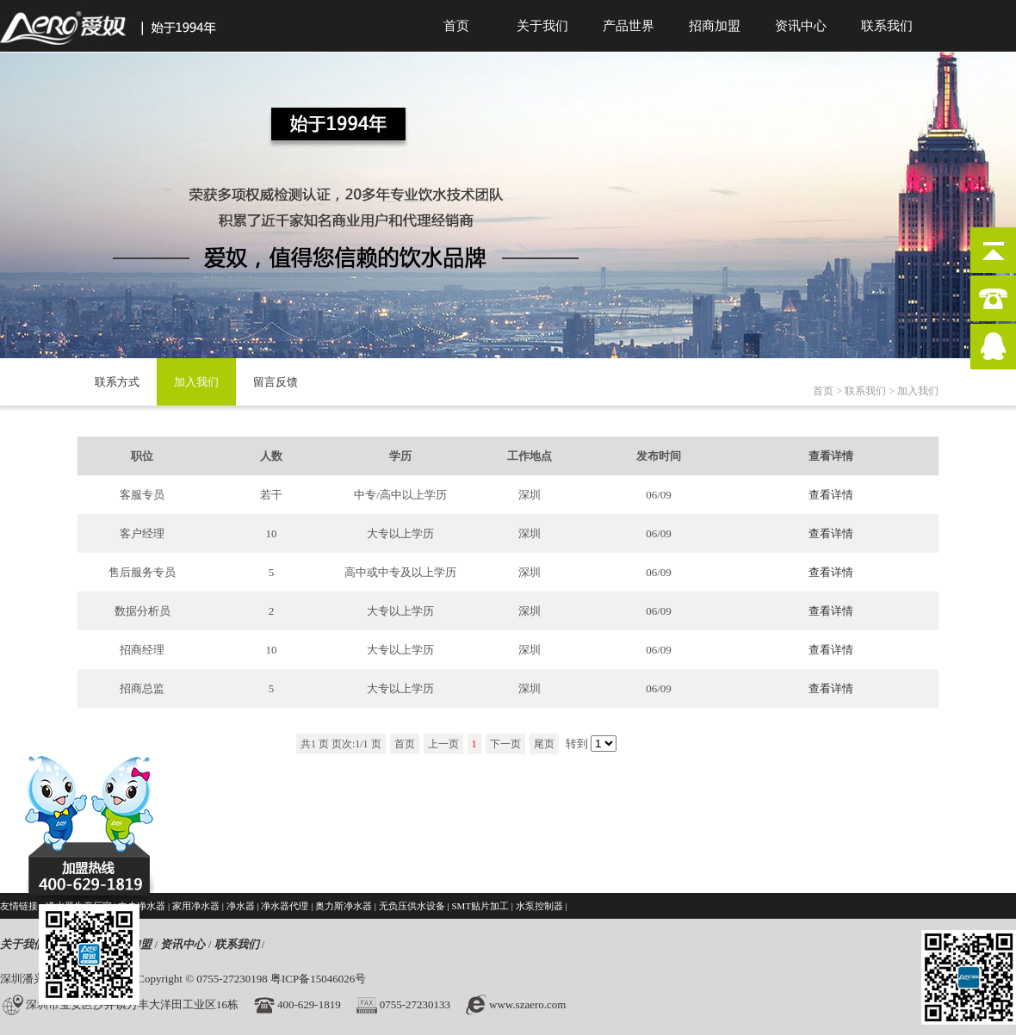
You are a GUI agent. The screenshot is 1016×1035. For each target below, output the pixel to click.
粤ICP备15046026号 (318, 978)
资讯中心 (801, 26)
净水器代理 (284, 906)
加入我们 (196, 381)
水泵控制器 (539, 906)
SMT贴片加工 (480, 906)
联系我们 (887, 26)
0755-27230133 (415, 1004)
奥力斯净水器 (343, 906)
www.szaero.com (527, 1004)
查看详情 (830, 494)
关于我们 (542, 26)
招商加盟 (714, 26)
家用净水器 (196, 906)
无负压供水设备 (412, 906)
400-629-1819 (309, 1004)
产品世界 (628, 26)
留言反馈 (275, 381)
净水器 (240, 906)
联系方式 (117, 381)
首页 (456, 26)
